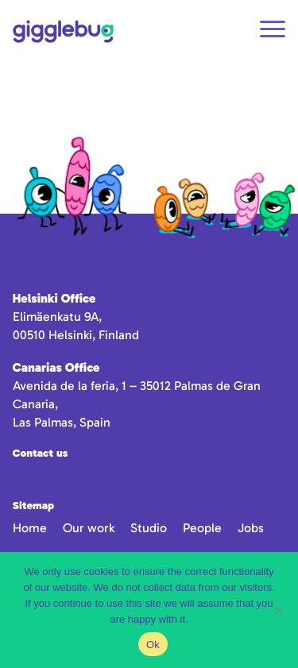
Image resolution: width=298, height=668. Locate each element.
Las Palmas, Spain (61, 422)
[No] (278, 610)
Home (30, 527)
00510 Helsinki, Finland (76, 334)
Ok (153, 645)
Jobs (251, 527)
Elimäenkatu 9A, (57, 316)
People (202, 527)
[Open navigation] (272, 32)
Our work (88, 527)
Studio (148, 527)
